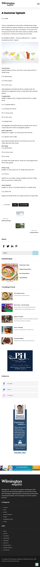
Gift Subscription (24, 273)
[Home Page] (8, 2)
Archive (5, 533)
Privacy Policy (7, 545)
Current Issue (7, 259)
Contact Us (6, 550)
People (5, 517)
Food (15, 204)
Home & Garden (7, 514)
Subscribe (6, 536)
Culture (5, 507)
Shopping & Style (8, 519)
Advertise (6, 540)
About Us (5, 543)
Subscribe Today (24, 265)
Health (5, 512)
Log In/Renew (23, 277)
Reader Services (7, 547)
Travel (5, 521)
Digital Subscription (25, 269)
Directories (6, 538)
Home (4, 531)
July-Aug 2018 (23, 204)
